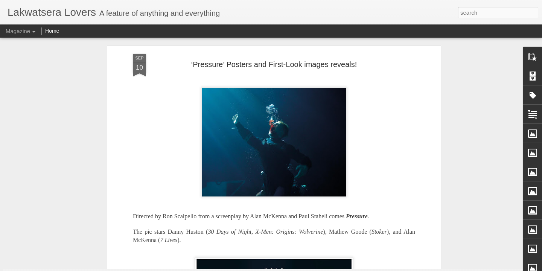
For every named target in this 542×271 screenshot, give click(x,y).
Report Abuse (327, 267)
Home (52, 31)
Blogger (305, 267)
